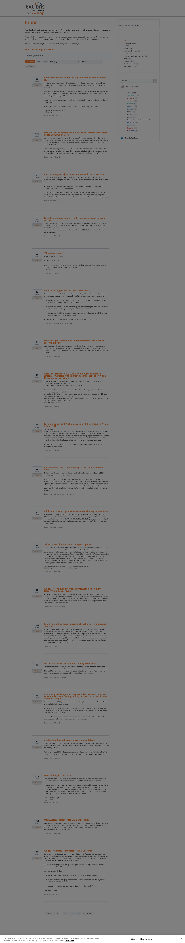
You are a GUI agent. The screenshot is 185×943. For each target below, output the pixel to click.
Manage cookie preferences (141, 939)
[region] (92, 939)
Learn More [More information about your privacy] (69, 940)
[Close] (181, 938)
